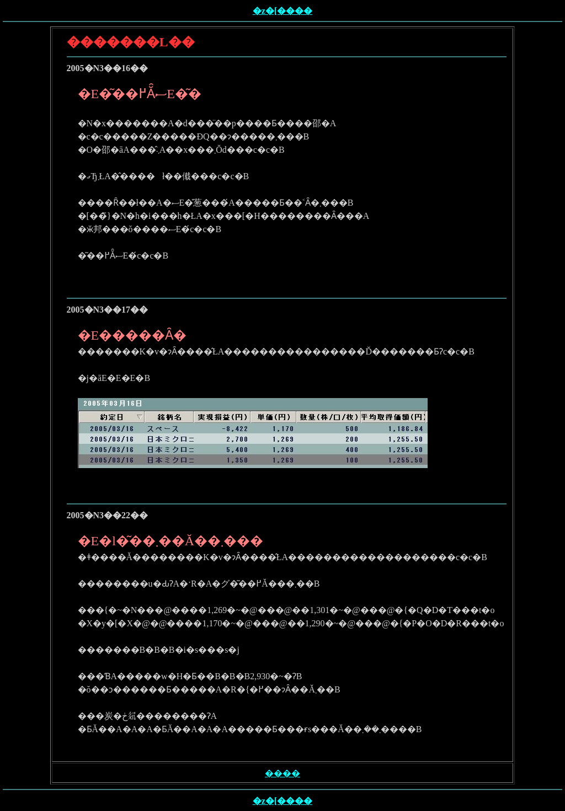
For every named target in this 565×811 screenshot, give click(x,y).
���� (282, 773)
